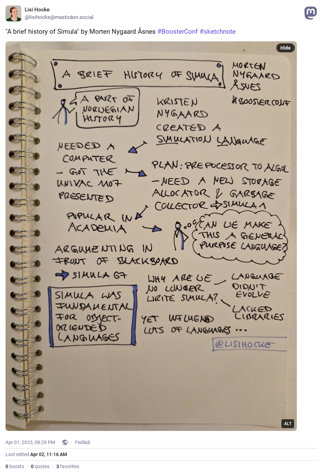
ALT (287, 423)
